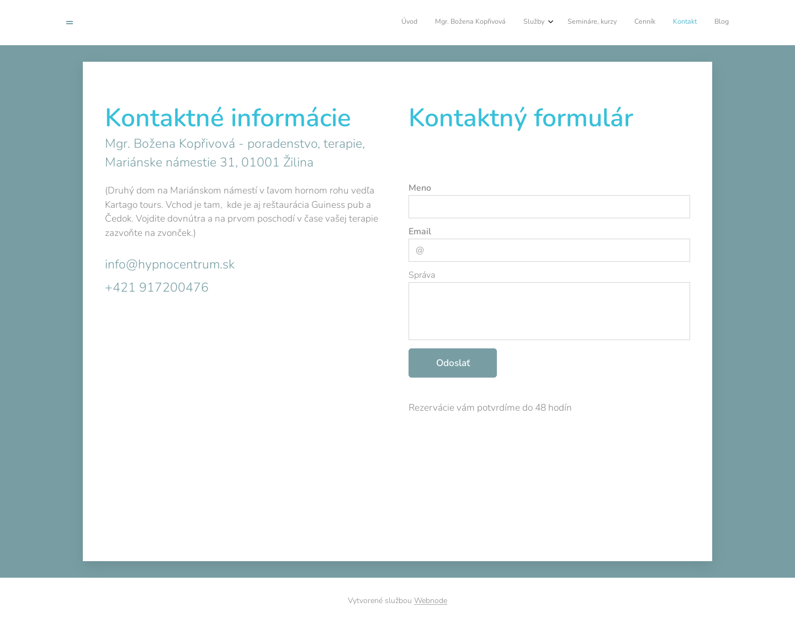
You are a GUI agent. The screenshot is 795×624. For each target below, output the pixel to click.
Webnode (430, 600)
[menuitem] (620, 22)
